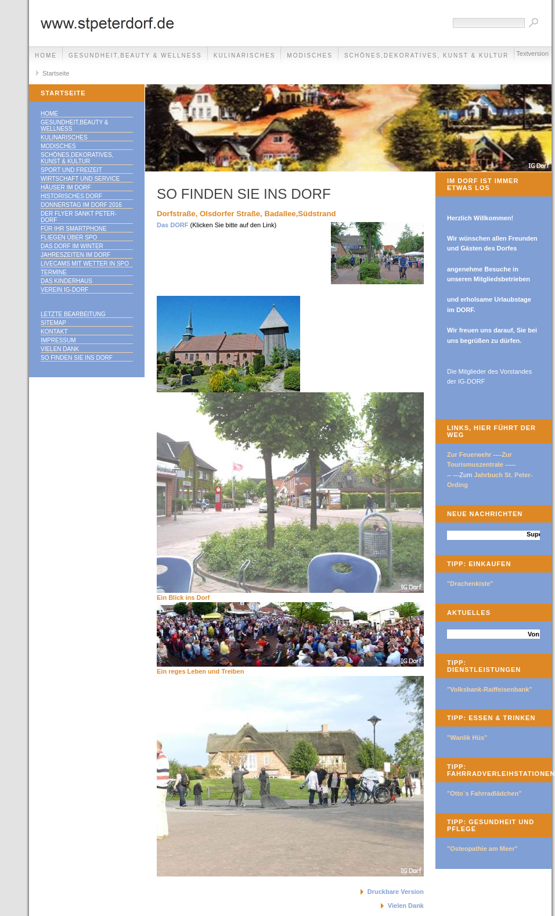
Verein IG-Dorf (64, 290)
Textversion (532, 53)
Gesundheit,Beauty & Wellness (135, 55)
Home (46, 55)
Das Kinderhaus (66, 281)
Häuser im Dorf (66, 187)
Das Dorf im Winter (72, 246)
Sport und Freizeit (71, 170)
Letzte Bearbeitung (73, 314)
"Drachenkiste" (470, 583)
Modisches (310, 55)
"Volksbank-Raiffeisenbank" (489, 689)
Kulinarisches (245, 55)
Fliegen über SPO (69, 237)
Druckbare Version (395, 891)
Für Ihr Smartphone (74, 229)
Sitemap (53, 323)
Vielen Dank (60, 349)
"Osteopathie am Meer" (482, 848)
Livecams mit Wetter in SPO (85, 263)
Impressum (58, 340)
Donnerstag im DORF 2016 (81, 205)
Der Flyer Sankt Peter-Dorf (79, 216)
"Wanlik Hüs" (467, 737)
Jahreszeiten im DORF (75, 255)
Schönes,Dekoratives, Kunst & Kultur (426, 55)
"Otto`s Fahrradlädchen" (484, 793)
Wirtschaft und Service (80, 179)
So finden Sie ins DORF (77, 358)
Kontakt (54, 331)
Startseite (55, 73)
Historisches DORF (71, 196)
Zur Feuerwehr (469, 454)
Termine (54, 272)
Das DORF (172, 224)
